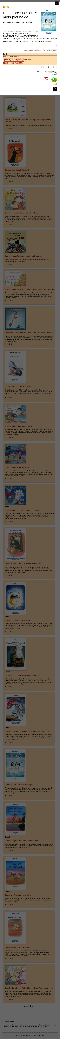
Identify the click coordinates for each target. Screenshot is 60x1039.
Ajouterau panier (46, 79)
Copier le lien (52, 50)
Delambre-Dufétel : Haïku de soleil (14, 61)
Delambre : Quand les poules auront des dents (17, 59)
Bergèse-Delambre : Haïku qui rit (13, 63)
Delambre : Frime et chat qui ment (14, 62)
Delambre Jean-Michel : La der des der (15, 58)
